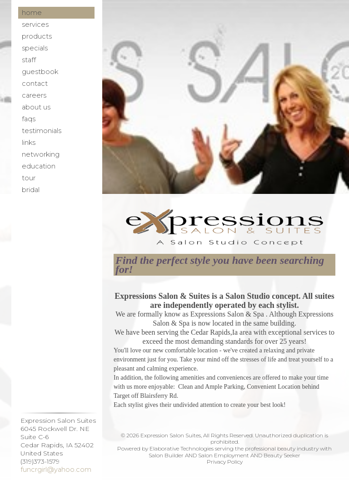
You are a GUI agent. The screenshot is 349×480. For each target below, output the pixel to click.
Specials (35, 48)
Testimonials (41, 131)
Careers (34, 95)
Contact (35, 83)
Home (32, 13)
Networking (41, 154)
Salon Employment (223, 455)
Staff (29, 60)
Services (35, 24)
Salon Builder (166, 455)
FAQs (28, 119)
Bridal (31, 190)
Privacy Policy (225, 461)
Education (38, 166)
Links (28, 143)
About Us (36, 107)
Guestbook (40, 72)
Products (37, 36)
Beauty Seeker (282, 455)
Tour (28, 178)
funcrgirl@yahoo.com (55, 469)
